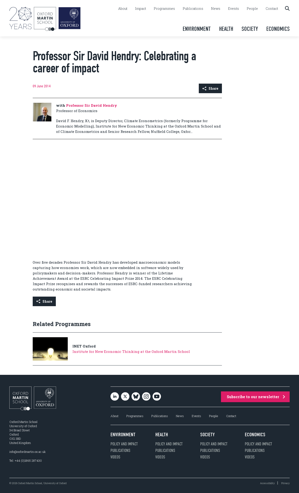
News (215, 8)
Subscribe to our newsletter (256, 396)
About (122, 8)
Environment (197, 28)
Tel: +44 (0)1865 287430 (25, 460)
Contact (272, 8)
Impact (140, 8)
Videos (115, 457)
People (252, 8)
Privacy (285, 483)
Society (250, 28)
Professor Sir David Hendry (91, 105)
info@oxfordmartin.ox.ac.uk (27, 452)
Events (233, 8)
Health (226, 28)
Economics (278, 28)
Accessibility (267, 483)
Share (210, 88)
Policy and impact (124, 444)
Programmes (164, 8)
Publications (193, 8)
